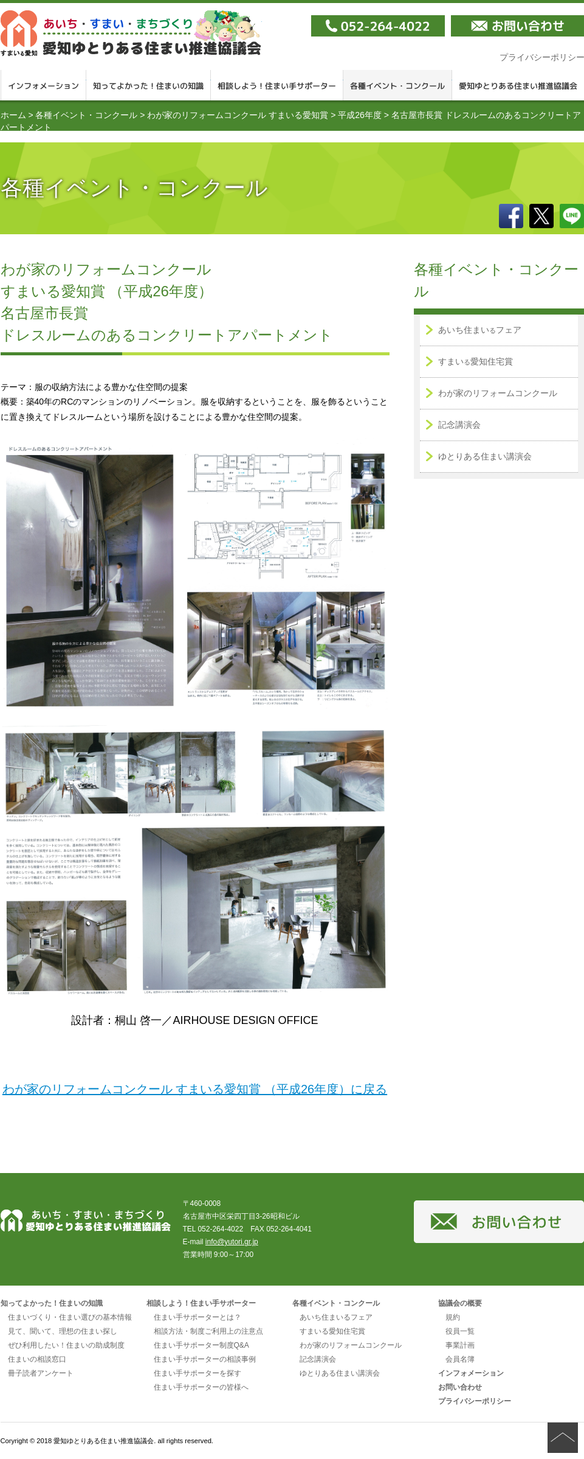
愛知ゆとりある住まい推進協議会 (131, 33)
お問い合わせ (460, 1387)
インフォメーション (43, 85)
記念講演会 (459, 425)
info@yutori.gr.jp (231, 1242)
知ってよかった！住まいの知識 (148, 85)
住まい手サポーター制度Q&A (201, 1345)
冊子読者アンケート (41, 1373)
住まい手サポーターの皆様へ (201, 1387)
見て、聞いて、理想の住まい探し (62, 1331)
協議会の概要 (460, 1303)
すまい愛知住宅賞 (475, 361)
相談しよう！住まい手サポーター (277, 85)
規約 (452, 1317)
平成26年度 (360, 115)
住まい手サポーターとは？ (197, 1317)
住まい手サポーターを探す (197, 1373)
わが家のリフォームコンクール (497, 393)
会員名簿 (460, 1359)
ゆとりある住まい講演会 (485, 456)
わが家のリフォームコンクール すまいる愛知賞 (237, 115)
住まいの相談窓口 (37, 1359)
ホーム (13, 115)
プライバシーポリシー (474, 1401)
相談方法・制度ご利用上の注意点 (208, 1331)
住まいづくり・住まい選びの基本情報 (70, 1317)
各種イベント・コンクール (397, 85)
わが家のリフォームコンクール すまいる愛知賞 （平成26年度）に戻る (194, 1089)
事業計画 (460, 1345)
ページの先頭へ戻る (563, 1437)
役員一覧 (460, 1331)
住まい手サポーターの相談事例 (205, 1359)
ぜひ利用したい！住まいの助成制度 (66, 1345)
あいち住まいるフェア (336, 1317)
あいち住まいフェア (479, 330)
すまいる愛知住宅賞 (332, 1331)
